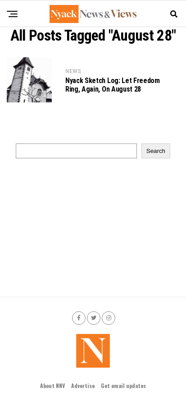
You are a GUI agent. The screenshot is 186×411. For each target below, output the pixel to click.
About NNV (52, 385)
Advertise (83, 385)
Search (155, 151)
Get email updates (123, 385)
